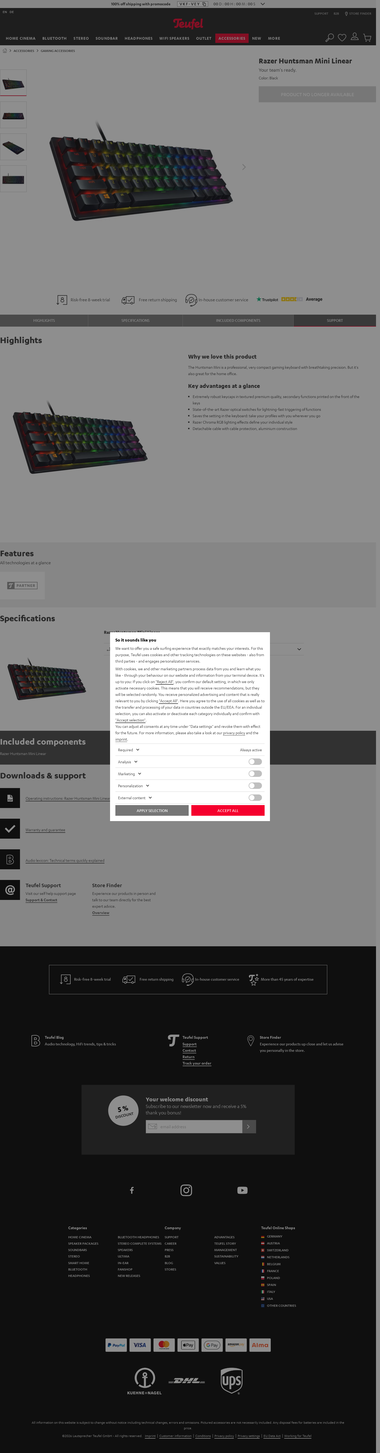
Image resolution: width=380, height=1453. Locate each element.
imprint (121, 739)
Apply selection (152, 810)
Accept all (227, 810)
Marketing (126, 773)
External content (131, 797)
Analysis (124, 761)
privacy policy (234, 732)
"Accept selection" (130, 719)
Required (125, 749)
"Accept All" (168, 700)
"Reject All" (164, 681)
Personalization (130, 785)
